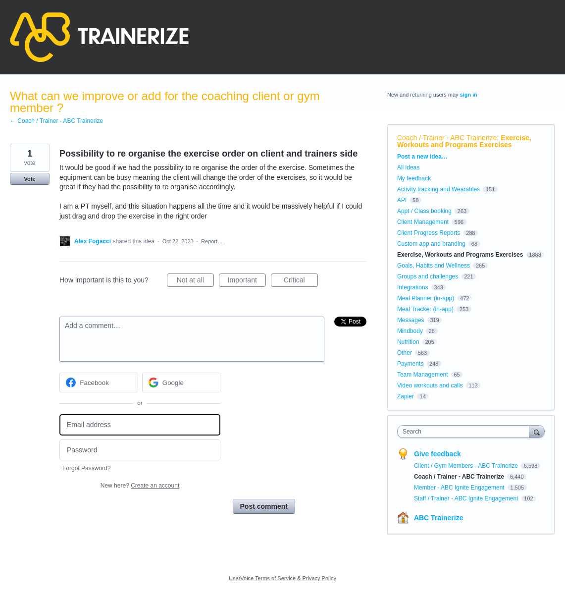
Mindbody (410, 331)
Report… (212, 241)
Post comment (264, 506)
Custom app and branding (431, 243)
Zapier (405, 396)
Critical (301, 281)
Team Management (422, 374)
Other (404, 352)
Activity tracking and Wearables (438, 189)
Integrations (412, 287)
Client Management (423, 222)
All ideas (408, 167)
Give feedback (437, 454)
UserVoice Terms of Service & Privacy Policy (282, 578)
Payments (410, 363)
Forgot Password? (86, 468)
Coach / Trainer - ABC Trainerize (447, 138)
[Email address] (139, 425)
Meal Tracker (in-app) (425, 309)
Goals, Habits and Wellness (433, 265)
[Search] (537, 431)
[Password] (139, 450)
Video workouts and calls (430, 385)
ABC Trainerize (438, 518)
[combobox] (465, 431)
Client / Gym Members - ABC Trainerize (466, 465)
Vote (29, 179)
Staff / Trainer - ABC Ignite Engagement (467, 498)
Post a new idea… (422, 156)
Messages (410, 320)
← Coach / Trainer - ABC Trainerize (56, 120)
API (402, 200)
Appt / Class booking (424, 211)
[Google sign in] (181, 382)
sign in (468, 95)
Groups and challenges (427, 276)
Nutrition (408, 341)
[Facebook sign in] (98, 382)
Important (247, 281)
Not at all (195, 281)
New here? (140, 485)
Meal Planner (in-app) (425, 298)
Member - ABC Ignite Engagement (460, 487)
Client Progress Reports (428, 232)
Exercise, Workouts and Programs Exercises (464, 141)
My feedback (414, 178)
